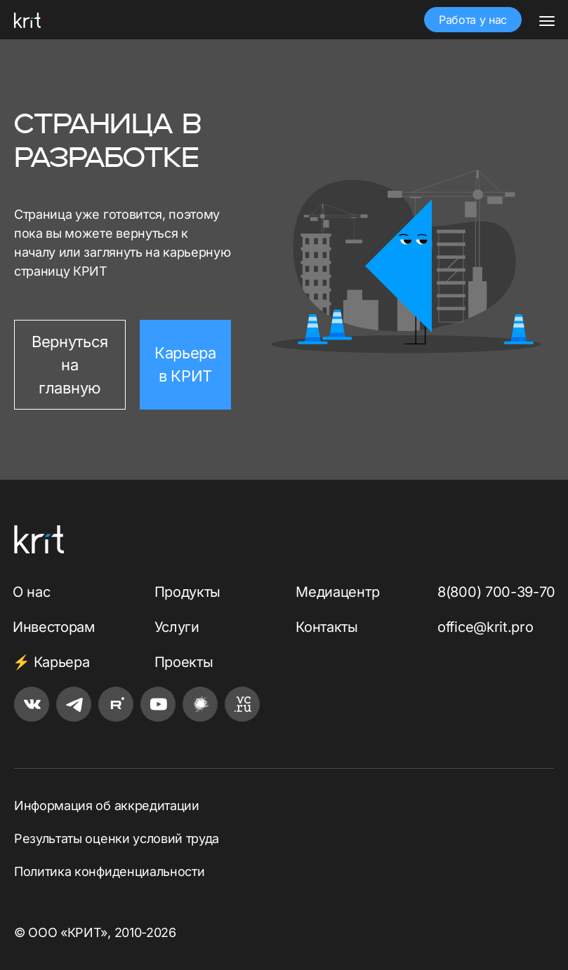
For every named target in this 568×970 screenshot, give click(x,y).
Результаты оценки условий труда (116, 838)
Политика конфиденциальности (109, 871)
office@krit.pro (485, 627)
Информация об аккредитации (106, 805)
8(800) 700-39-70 (496, 592)
